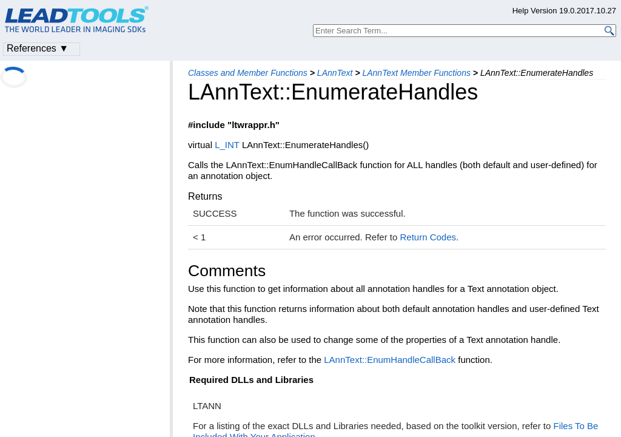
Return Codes (428, 237)
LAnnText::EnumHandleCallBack (389, 359)
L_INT (227, 145)
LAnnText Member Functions (416, 73)
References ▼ (38, 48)
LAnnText (335, 73)
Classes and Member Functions (247, 73)
